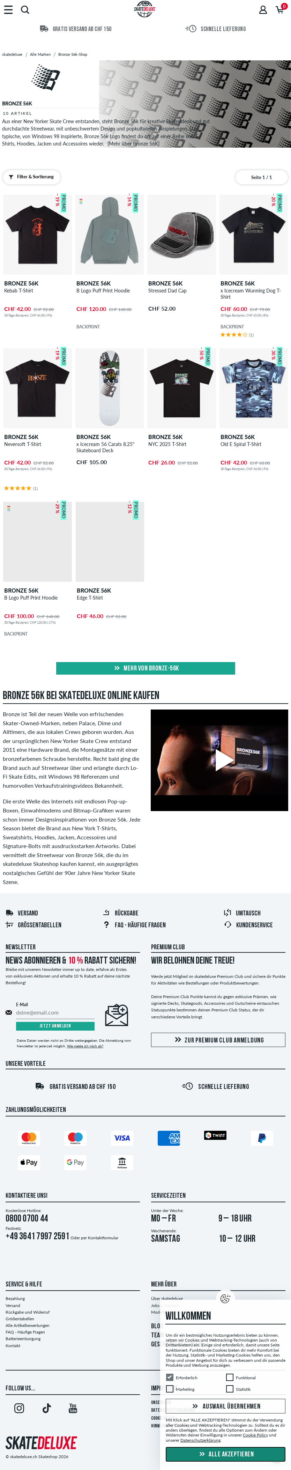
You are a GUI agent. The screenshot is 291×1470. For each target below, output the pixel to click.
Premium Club (168, 947)
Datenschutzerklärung (200, 1440)
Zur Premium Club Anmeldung (218, 1040)
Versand (21, 913)
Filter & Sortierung (30, 177)
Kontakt (13, 1345)
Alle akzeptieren (225, 1454)
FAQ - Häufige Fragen (25, 1332)
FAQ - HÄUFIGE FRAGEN (134, 925)
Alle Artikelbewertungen (28, 1325)
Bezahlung (15, 1298)
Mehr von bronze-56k (145, 668)
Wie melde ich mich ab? (85, 1046)
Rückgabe (120, 913)
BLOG (157, 1326)
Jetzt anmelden (55, 1026)
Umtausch (242, 913)
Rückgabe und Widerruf (28, 1312)
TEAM (157, 1335)
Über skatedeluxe (167, 1298)
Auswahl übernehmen (225, 1406)
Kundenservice (248, 925)
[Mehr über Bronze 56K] (133, 144)
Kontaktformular (103, 1237)
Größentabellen (33, 925)
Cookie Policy (255, 1435)
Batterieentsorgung (23, 1338)
